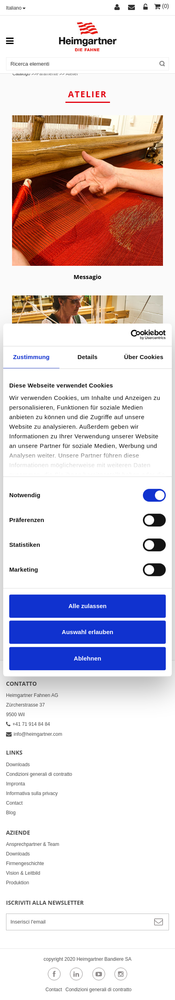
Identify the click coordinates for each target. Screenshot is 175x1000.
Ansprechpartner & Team (32, 844)
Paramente (47, 73)
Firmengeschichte (25, 863)
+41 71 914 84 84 (28, 724)
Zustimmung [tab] (31, 356)
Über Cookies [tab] (143, 356)
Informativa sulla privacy (32, 793)
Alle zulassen (87, 605)
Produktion (17, 883)
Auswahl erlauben (87, 632)
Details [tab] (87, 356)
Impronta (15, 784)
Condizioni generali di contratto (39, 774)
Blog (11, 812)
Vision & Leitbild (23, 873)
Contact (14, 803)
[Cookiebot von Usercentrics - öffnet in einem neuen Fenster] (131, 334)
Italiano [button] (16, 8)
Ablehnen (87, 658)
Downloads (18, 764)
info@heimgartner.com (34, 734)
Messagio (87, 277)
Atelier (72, 73)
